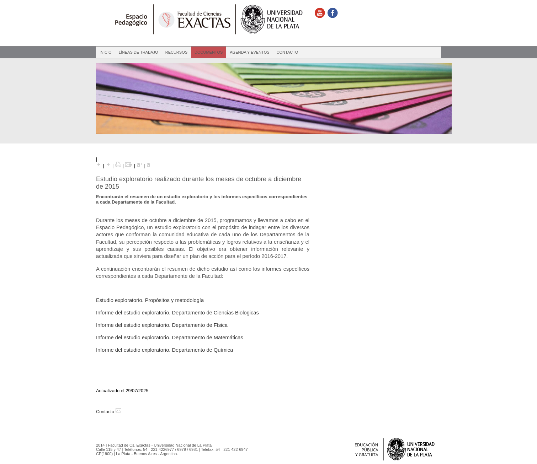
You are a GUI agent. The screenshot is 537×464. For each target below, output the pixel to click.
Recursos (176, 52)
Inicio (106, 52)
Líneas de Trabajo (138, 52)
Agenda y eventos (249, 52)
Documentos (209, 52)
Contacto (287, 52)
